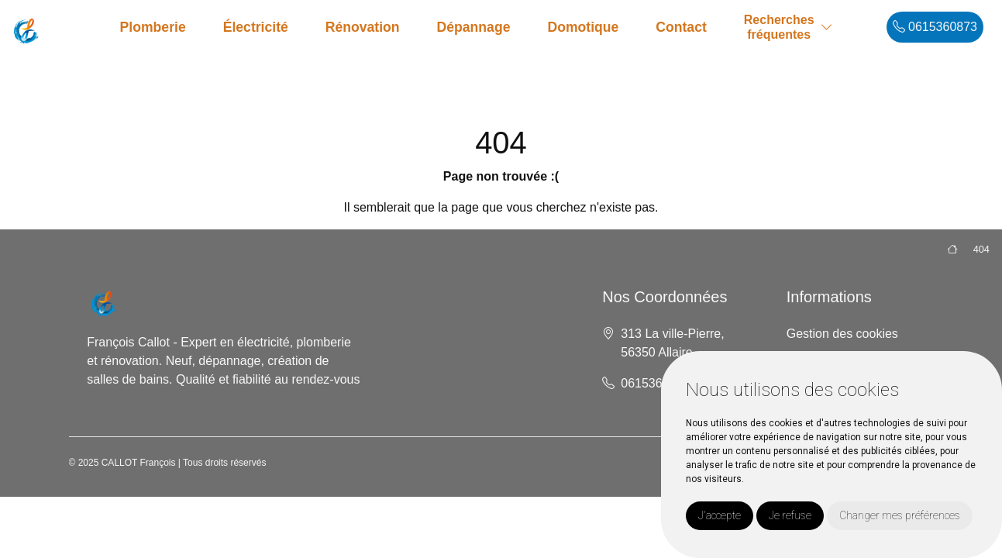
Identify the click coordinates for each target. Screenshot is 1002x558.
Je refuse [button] (790, 515)
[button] (826, 27)
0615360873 (935, 26)
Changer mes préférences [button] (899, 515)
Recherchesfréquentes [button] (779, 27)
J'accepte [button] (719, 515)
